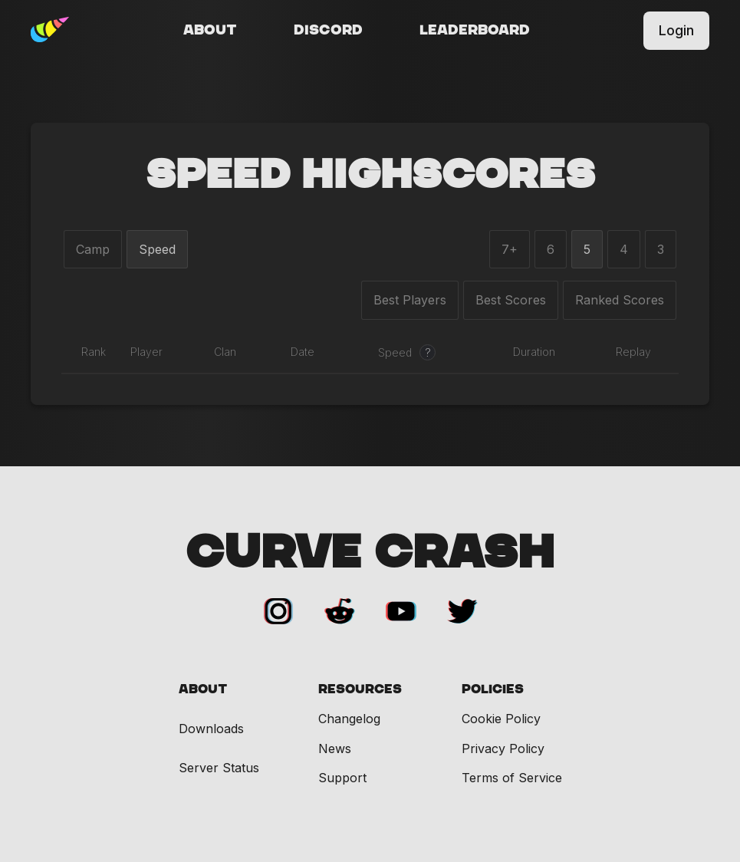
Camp (93, 249)
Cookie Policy (501, 718)
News (334, 748)
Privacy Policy (503, 748)
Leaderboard (474, 31)
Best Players (409, 300)
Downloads (211, 729)
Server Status (219, 768)
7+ (510, 249)
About (210, 31)
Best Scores (510, 300)
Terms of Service (512, 778)
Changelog (349, 718)
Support (342, 778)
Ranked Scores (619, 300)
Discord (328, 31)
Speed (157, 249)
